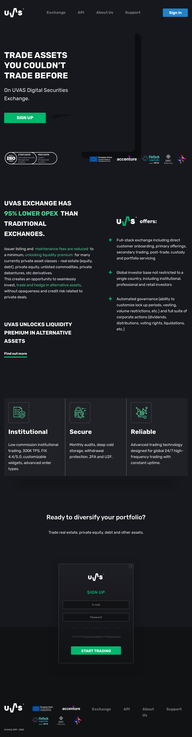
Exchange (56, 12)
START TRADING (96, 651)
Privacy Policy (114, 636)
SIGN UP (25, 117)
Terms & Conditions (93, 636)
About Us (104, 12)
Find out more (15, 354)
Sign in (175, 12)
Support (132, 12)
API (81, 12)
